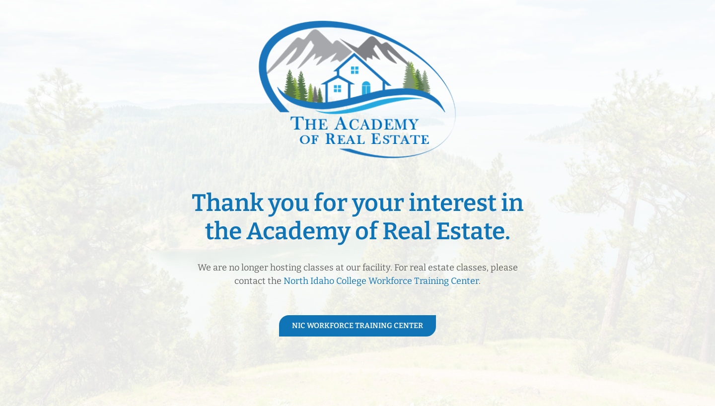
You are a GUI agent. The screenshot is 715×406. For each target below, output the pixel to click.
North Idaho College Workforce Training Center (381, 280)
